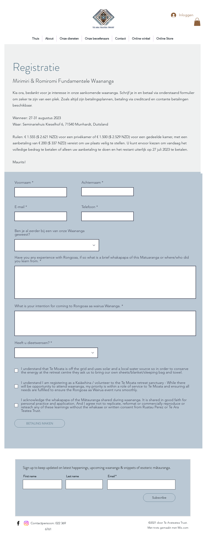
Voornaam (23, 182)
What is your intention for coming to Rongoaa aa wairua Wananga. (68, 306)
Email (111, 476)
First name (29, 476)
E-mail (19, 207)
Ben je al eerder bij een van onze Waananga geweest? (49, 232)
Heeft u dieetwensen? (32, 343)
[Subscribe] (159, 497)
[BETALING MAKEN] (39, 423)
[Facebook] (18, 523)
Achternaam (91, 182)
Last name (72, 476)
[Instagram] (26, 523)
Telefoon (88, 207)
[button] (197, 22)
